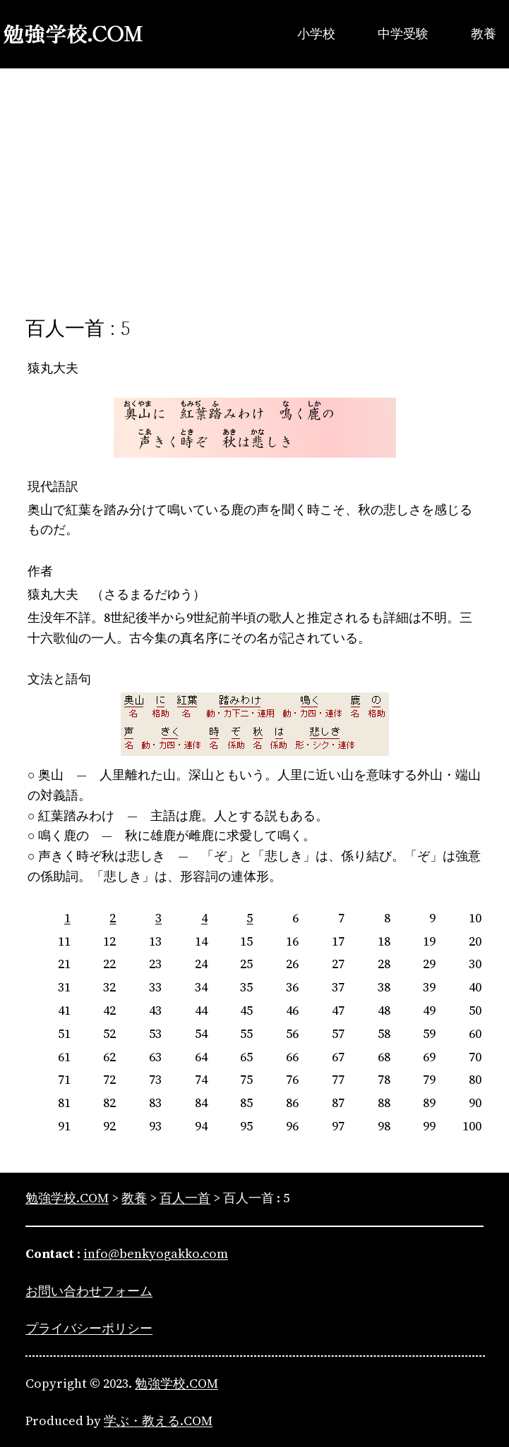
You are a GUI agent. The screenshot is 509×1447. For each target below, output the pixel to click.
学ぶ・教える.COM (158, 1420)
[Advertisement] (254, 184)
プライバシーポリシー (88, 1328)
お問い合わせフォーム (88, 1291)
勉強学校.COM (176, 1383)
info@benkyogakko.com (155, 1253)
